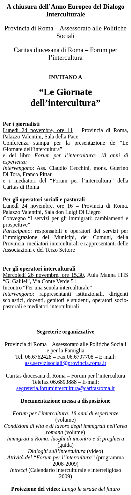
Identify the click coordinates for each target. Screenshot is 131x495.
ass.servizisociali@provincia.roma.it (65, 363)
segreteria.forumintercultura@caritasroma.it (65, 388)
